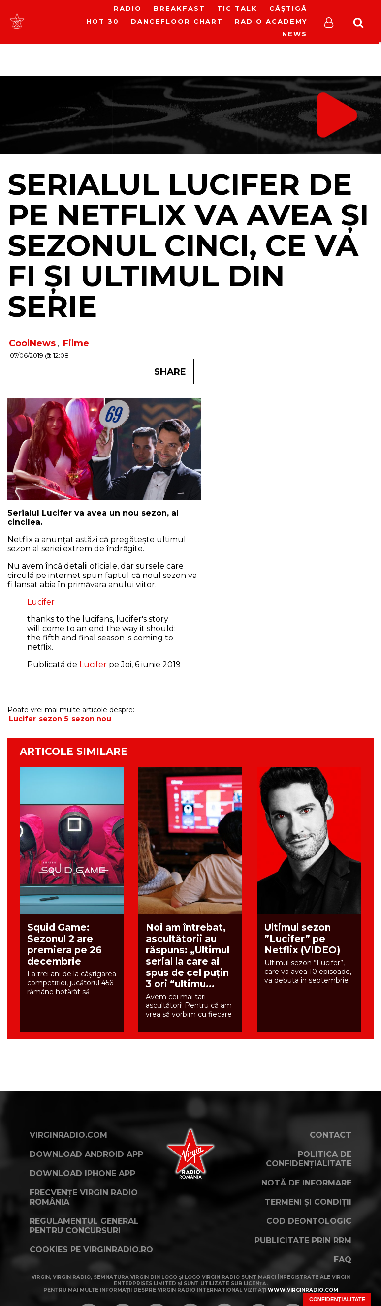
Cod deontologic (308, 1221)
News (294, 34)
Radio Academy (271, 21)
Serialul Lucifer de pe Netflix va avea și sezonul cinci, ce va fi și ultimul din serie (188, 245)
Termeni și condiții (308, 1202)
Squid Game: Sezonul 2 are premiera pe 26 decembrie (64, 944)
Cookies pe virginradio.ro (91, 1249)
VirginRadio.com (68, 1135)
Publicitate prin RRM (302, 1240)
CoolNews (32, 343)
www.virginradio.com (303, 1290)
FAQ (342, 1259)
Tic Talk (237, 8)
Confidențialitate (337, 1299)
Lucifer (41, 602)
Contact (330, 1135)
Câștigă (288, 8)
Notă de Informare (306, 1182)
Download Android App (86, 1154)
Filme (76, 343)
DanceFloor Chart (177, 21)
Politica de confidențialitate (308, 1159)
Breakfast (179, 8)
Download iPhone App (82, 1173)
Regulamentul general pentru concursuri (84, 1225)
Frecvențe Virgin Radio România (84, 1197)
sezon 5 (53, 718)
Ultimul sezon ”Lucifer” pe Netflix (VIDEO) (302, 939)
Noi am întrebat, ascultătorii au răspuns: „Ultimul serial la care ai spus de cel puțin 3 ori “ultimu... (187, 956)
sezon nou (91, 718)
